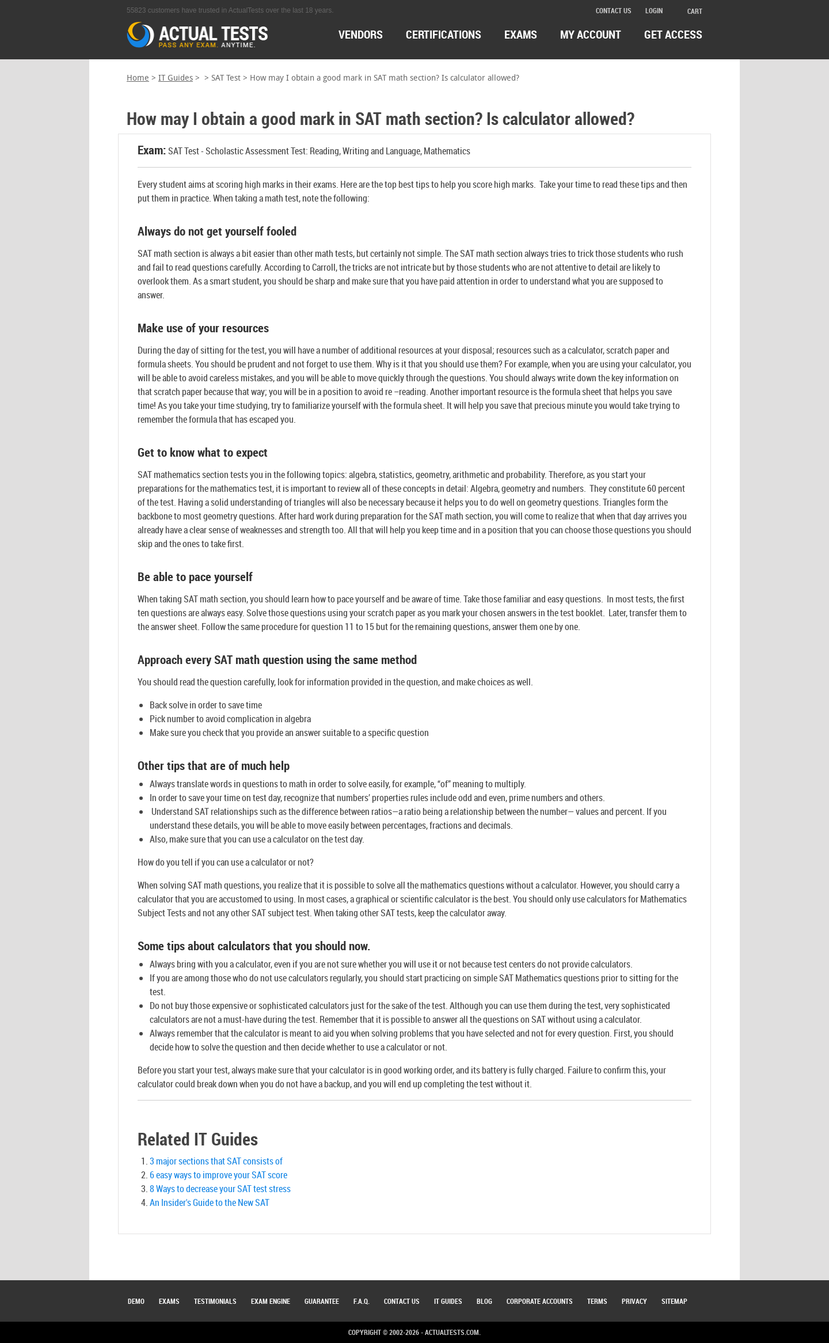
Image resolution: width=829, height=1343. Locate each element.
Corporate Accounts (540, 1301)
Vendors (361, 34)
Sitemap (674, 1301)
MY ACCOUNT (590, 34)
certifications (443, 34)
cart (689, 11)
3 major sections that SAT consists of (216, 1161)
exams (520, 34)
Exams (169, 1301)
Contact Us (402, 1301)
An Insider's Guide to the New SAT (209, 1202)
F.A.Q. (361, 1301)
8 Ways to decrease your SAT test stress (220, 1188)
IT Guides (175, 78)
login (654, 10)
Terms (597, 1301)
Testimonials (215, 1301)
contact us (614, 10)
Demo (136, 1301)
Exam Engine (270, 1301)
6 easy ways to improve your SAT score (218, 1175)
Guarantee (322, 1301)
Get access (673, 34)
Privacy (634, 1301)
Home (138, 78)
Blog (484, 1301)
